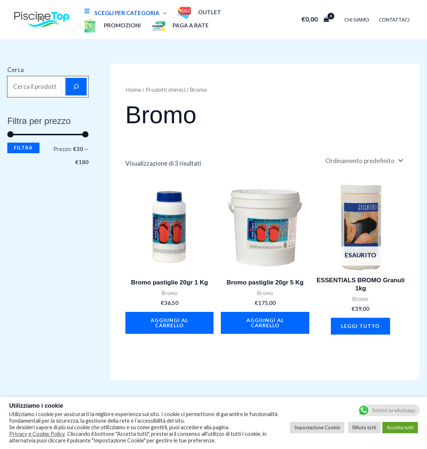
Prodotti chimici (165, 89)
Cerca (15, 69)
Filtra (23, 148)
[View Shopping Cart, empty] (315, 19)
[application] (162, 13)
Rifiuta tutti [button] (364, 427)
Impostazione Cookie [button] (317, 427)
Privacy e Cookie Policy (37, 434)
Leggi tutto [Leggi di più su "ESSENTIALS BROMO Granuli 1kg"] (360, 326)
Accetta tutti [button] (400, 427)
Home (133, 89)
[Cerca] (76, 86)
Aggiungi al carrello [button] (169, 322)
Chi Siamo (356, 20)
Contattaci (394, 20)
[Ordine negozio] (363, 161)
